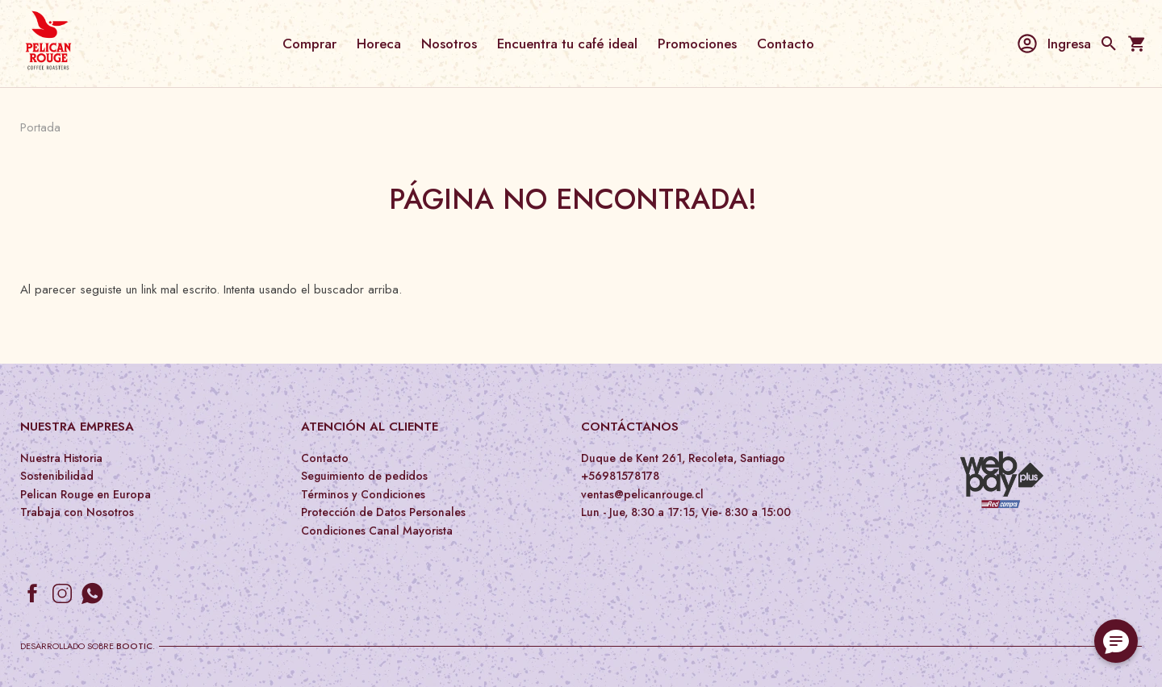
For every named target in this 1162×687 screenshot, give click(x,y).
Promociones (697, 43)
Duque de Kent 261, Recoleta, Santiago (683, 458)
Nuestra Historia (61, 458)
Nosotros (449, 43)
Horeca (379, 43)
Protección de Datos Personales (383, 512)
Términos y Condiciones (363, 494)
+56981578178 (620, 476)
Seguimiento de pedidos (364, 476)
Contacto (785, 43)
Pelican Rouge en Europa (85, 494)
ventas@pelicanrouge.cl (642, 494)
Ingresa (1053, 43)
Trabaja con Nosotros (77, 512)
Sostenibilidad (57, 476)
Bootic (134, 645)
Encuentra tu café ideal (567, 43)
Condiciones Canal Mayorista (377, 531)
